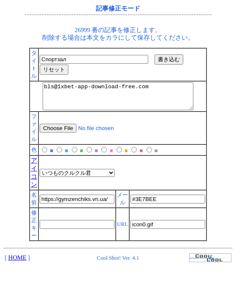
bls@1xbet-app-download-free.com (118, 98)
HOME (17, 262)
